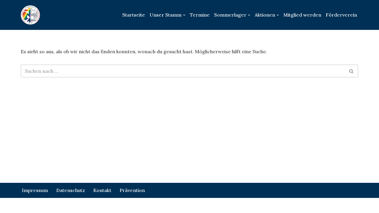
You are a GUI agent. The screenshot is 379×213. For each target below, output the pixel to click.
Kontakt (102, 190)
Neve (26, 205)
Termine (200, 15)
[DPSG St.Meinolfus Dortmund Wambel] (30, 15)
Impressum (35, 190)
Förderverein (341, 15)
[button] (184, 15)
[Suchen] (183, 71)
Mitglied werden (302, 15)
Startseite (133, 15)
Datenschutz (70, 190)
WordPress (85, 205)
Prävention (132, 190)
